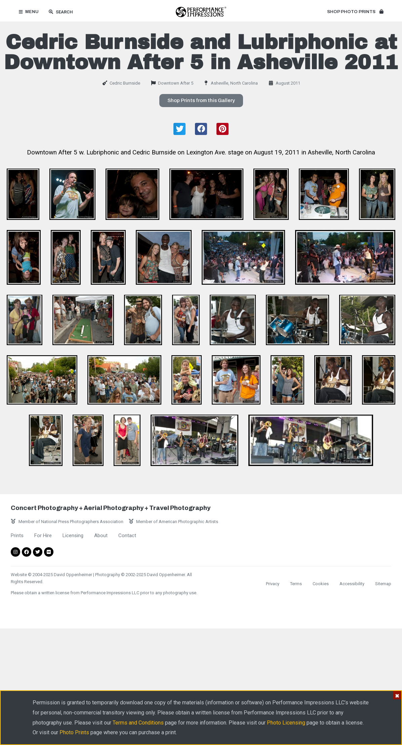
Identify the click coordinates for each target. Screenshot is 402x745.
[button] (355, 12)
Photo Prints (74, 732)
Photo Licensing (286, 722)
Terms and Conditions (138, 722)
